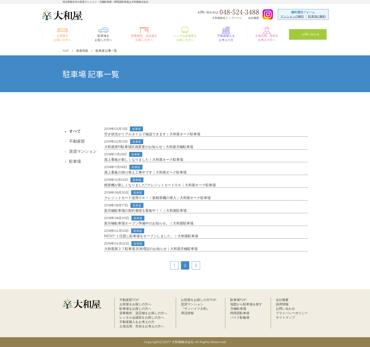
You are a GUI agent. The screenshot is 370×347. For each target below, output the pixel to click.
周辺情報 (187, 313)
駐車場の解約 (317, 16)
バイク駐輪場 (239, 317)
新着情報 (82, 50)
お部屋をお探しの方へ (135, 304)
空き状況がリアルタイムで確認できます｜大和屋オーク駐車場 (152, 131)
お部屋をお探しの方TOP (199, 300)
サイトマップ (285, 317)
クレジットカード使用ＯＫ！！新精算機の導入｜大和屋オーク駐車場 (157, 195)
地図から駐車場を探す (246, 304)
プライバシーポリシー (292, 313)
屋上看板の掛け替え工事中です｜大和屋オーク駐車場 (145, 169)
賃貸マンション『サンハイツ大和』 (195, 306)
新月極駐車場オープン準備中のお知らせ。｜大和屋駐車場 (148, 220)
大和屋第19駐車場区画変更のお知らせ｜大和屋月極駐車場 (148, 144)
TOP (66, 50)
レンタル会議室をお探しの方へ (141, 317)
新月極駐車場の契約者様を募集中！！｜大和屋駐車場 (145, 208)
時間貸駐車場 (239, 313)
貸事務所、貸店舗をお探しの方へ (143, 313)
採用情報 (282, 304)
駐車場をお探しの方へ (135, 308)
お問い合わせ (285, 308)
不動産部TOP (129, 300)
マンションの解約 (292, 16)
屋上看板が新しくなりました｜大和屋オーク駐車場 (143, 157)
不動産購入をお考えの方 (136, 322)
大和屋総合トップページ (227, 17)
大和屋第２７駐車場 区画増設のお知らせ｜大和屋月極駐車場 (151, 246)
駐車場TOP (238, 300)
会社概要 (253, 17)
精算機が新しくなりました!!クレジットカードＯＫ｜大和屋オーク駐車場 (160, 182)
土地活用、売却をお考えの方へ (141, 326)
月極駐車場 (238, 308)
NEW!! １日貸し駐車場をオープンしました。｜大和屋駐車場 (151, 233)
